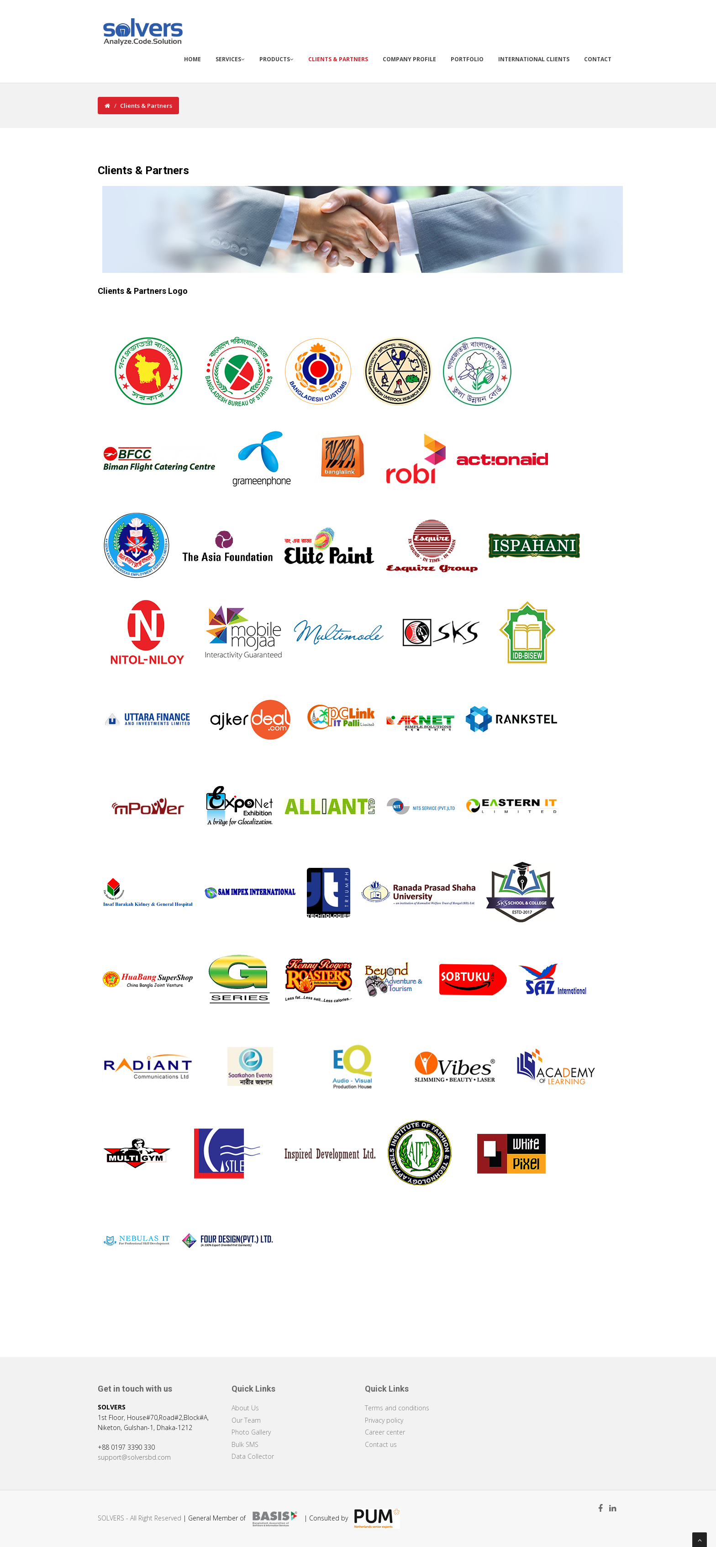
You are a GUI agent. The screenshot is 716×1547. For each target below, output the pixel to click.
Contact (597, 59)
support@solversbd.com (134, 1457)
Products (276, 59)
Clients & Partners (338, 59)
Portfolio (467, 59)
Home (192, 59)
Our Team (246, 1420)
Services (230, 59)
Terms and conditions (397, 1407)
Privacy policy (384, 1420)
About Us (245, 1407)
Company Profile (409, 59)
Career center (385, 1432)
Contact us (381, 1444)
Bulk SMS (245, 1444)
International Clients (533, 59)
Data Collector (253, 1456)
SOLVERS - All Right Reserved (139, 1518)
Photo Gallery (251, 1432)
